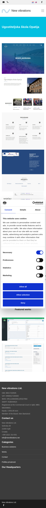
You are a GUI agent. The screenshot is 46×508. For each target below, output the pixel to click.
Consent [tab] (8, 210)
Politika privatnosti (9, 462)
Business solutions (9, 447)
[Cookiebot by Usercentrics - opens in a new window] (32, 203)
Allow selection (23, 295)
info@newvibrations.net (11, 438)
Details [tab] (23, 210)
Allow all (23, 287)
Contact (5, 457)
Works (4, 452)
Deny (23, 303)
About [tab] (37, 210)
